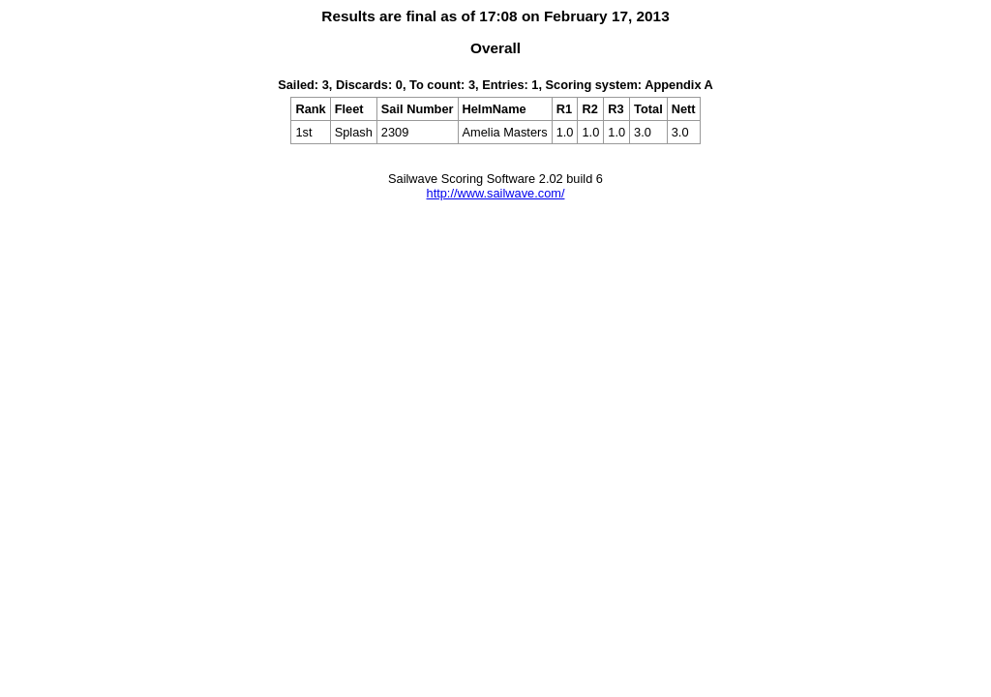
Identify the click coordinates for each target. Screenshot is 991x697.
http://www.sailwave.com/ (496, 193)
